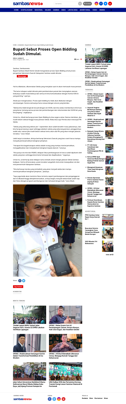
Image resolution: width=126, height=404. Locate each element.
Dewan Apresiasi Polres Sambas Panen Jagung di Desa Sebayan (95, 181)
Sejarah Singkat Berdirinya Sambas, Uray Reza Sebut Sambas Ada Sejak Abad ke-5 (94, 111)
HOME (16, 10)
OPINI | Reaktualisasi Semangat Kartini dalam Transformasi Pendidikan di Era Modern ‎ (29, 356)
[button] (111, 9)
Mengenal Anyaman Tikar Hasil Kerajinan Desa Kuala (95, 169)
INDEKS (102, 10)
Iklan (106, 398)
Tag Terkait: (18, 287)
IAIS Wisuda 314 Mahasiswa (91, 242)
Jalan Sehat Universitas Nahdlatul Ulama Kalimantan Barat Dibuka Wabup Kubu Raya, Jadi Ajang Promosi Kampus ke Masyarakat (29, 385)
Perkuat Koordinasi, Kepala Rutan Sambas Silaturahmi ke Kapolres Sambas (95, 203)
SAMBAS (56, 10)
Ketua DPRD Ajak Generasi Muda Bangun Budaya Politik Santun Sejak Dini (96, 160)
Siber (91, 398)
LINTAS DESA (72, 10)
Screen (87, 3)
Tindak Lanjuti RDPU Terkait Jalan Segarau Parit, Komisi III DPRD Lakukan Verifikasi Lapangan (28, 327)
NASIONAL (39, 10)
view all (109, 255)
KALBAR (48, 10)
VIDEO (94, 10)
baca (76, 59)
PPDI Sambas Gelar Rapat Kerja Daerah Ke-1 (92, 217)
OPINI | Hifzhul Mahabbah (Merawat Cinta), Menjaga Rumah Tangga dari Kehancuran (64, 356)
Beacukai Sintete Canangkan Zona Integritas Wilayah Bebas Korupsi (92, 231)
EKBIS (63, 10)
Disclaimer (98, 398)
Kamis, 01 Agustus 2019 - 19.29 (20, 59)
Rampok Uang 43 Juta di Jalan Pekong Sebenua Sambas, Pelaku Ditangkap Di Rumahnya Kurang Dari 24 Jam (96, 136)
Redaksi (85, 398)
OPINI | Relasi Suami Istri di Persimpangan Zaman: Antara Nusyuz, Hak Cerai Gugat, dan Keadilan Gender (64, 327)
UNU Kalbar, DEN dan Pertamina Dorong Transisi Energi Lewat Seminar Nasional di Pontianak (65, 384)
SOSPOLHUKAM (26, 10)
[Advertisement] (63, 26)
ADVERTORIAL (85, 10)
